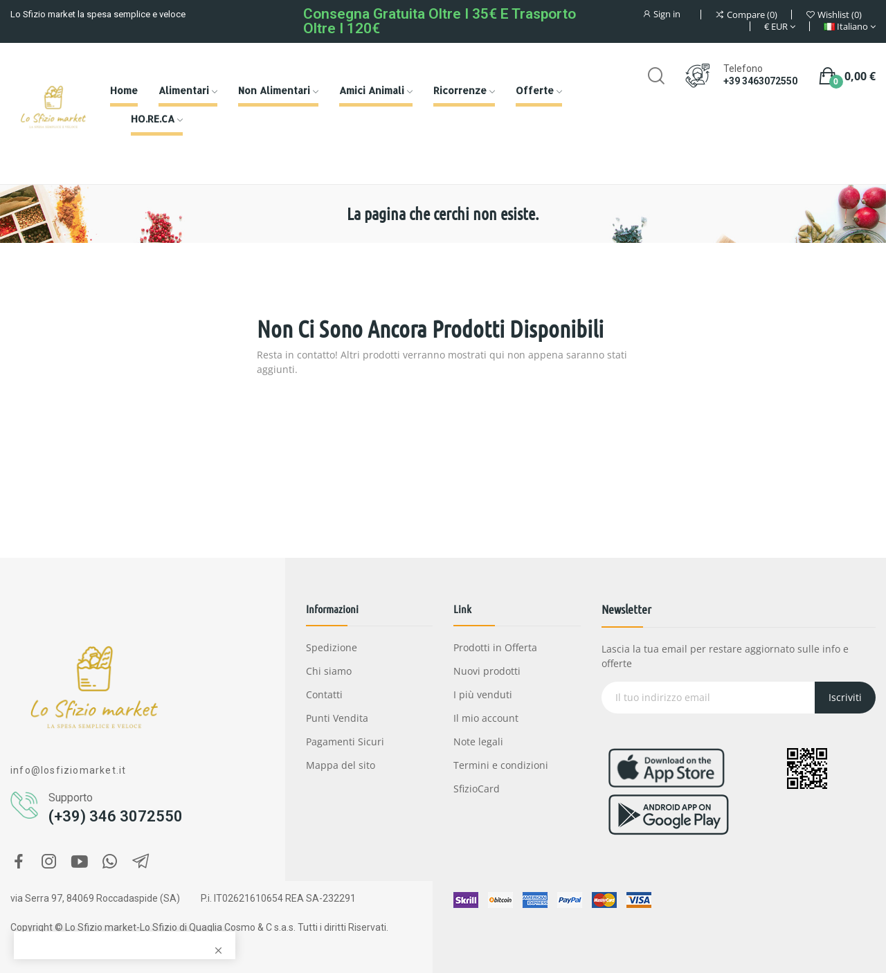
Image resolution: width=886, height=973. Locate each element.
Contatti (324, 694)
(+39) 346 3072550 (115, 816)
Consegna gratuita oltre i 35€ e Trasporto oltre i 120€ (439, 21)
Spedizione (331, 647)
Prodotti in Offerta (495, 647)
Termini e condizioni (500, 765)
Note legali (478, 741)
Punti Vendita (337, 718)
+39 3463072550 (760, 81)
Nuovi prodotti (487, 671)
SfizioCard (476, 788)
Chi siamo (329, 671)
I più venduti (482, 694)
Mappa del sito (340, 765)
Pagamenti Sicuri (345, 741)
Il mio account (485, 718)
